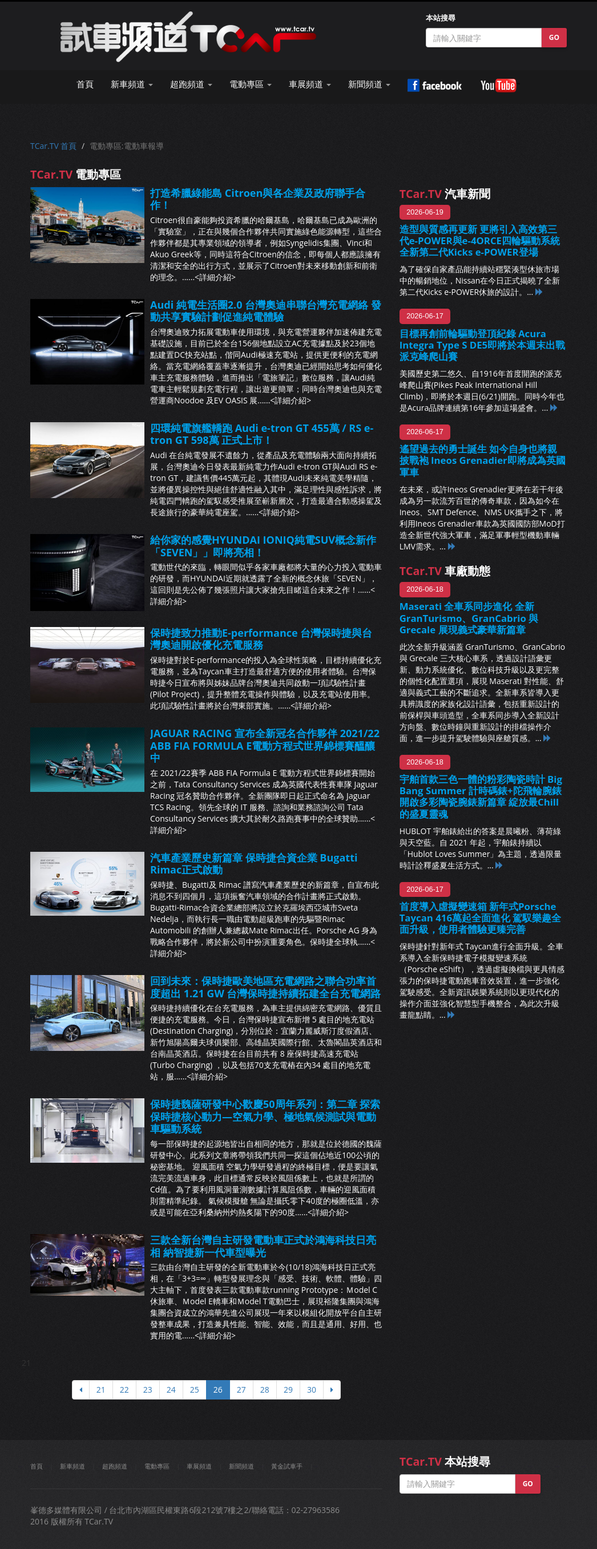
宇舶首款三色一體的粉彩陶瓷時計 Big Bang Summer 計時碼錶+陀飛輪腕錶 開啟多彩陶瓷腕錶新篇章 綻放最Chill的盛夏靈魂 (481, 796)
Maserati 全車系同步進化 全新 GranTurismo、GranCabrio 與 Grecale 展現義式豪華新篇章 (469, 618)
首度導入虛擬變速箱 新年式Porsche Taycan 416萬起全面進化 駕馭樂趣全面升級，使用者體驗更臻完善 (481, 918)
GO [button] (554, 37)
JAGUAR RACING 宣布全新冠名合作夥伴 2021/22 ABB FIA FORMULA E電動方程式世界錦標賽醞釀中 (265, 745)
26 (218, 1389)
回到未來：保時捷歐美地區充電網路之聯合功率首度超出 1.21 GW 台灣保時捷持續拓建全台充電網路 (265, 987)
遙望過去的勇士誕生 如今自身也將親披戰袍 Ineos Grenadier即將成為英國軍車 (483, 460)
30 (311, 1389)
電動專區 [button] (250, 84)
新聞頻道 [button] (369, 84)
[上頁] (81, 1390)
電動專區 (157, 1466)
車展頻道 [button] (310, 84)
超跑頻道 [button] (191, 84)
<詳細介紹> (215, 277)
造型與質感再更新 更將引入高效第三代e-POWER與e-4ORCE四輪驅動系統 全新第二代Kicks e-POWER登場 (480, 240)
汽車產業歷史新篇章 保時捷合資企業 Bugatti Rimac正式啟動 (253, 864)
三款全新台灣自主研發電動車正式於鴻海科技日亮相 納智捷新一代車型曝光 (263, 1246)
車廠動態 (445, 571)
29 (288, 1389)
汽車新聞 (445, 193)
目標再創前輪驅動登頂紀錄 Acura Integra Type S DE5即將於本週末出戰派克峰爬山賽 (483, 345)
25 (194, 1389)
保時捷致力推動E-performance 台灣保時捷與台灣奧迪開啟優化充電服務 (261, 639)
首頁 (85, 84)
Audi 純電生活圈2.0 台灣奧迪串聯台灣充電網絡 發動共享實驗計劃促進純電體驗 (265, 311)
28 (264, 1389)
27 (241, 1389)
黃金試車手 (286, 1466)
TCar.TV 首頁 (53, 145)
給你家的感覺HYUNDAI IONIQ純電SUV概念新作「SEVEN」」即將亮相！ (263, 546)
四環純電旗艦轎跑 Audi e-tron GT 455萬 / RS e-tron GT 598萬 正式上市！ (261, 434)
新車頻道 (72, 1466)
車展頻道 (199, 1466)
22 (124, 1389)
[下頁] (332, 1390)
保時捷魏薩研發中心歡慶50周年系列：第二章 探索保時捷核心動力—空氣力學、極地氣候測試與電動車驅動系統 (265, 1116)
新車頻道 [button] (132, 84)
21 (101, 1389)
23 (147, 1389)
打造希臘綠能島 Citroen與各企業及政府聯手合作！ (257, 199)
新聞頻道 (241, 1466)
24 (171, 1389)
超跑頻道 (114, 1466)
